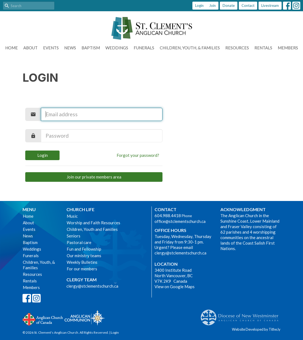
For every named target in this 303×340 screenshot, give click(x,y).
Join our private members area (94, 176)
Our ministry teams (84, 255)
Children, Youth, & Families (190, 47)
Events (51, 47)
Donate (229, 5)
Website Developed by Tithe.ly (256, 329)
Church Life (80, 209)
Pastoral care (79, 242)
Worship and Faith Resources (93, 222)
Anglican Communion (84, 317)
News (70, 47)
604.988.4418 (168, 215)
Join (212, 5)
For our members (82, 268)
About (30, 47)
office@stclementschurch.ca (180, 221)
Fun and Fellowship (84, 248)
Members (288, 47)
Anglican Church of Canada (43, 318)
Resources (237, 47)
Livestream (270, 5)
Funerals (144, 47)
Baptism (91, 47)
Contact (248, 5)
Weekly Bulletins (82, 262)
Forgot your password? (138, 155)
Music (72, 216)
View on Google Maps (175, 286)
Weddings (116, 47)
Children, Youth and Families (92, 229)
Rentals (263, 47)
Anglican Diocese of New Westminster (241, 314)
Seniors (73, 235)
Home (11, 47)
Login (199, 5)
